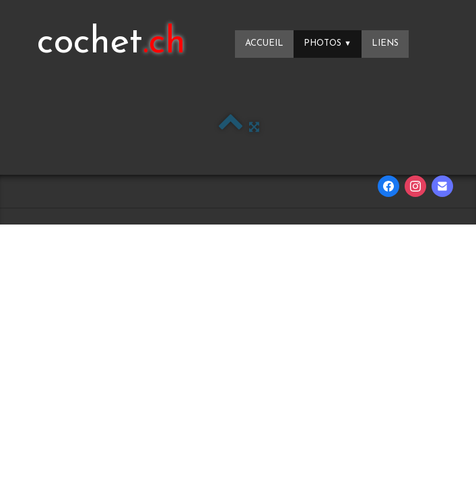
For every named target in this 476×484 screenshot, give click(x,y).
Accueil (264, 43)
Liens (385, 43)
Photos (327, 43)
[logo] (111, 43)
